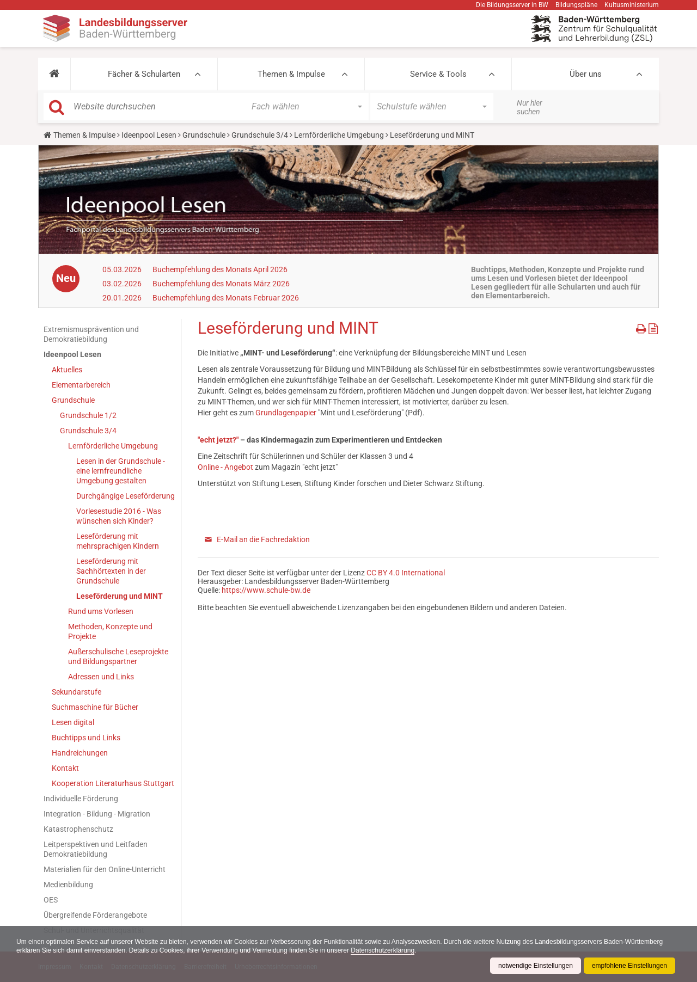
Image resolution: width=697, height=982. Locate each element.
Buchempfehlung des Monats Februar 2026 (225, 297)
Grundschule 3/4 (259, 135)
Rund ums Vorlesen (100, 611)
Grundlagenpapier (285, 412)
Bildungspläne (576, 5)
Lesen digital (73, 722)
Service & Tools (438, 74)
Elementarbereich (81, 384)
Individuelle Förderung (81, 798)
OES (51, 899)
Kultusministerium (631, 5)
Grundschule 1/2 (88, 415)
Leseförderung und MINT (119, 596)
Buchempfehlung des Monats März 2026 (221, 283)
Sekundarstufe (76, 692)
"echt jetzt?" (219, 439)
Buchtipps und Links (86, 737)
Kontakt (65, 768)
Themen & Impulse (291, 74)
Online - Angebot (225, 467)
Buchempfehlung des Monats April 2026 (220, 269)
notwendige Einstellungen (535, 965)
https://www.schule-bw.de (266, 590)
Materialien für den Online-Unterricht (105, 869)
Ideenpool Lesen (148, 135)
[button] (54, 74)
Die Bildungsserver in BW (512, 5)
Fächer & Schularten (144, 74)
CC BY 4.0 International (405, 572)
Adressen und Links (101, 676)
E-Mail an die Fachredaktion (263, 539)
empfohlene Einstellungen (629, 965)
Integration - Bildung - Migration (97, 813)
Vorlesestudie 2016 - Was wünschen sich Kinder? (118, 516)
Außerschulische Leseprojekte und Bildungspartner (118, 656)
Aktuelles (67, 369)
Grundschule (203, 135)
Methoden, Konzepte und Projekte (110, 631)
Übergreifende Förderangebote (95, 915)
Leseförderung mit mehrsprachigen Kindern (117, 541)
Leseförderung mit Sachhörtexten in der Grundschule (111, 571)
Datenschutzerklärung (382, 950)
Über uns (586, 74)
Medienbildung (68, 884)
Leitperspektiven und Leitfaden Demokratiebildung (96, 849)
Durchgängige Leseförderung (125, 496)
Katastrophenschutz (78, 829)
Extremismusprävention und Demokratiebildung (91, 334)
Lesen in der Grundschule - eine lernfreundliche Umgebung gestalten (120, 471)
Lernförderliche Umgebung (339, 135)
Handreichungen (80, 752)
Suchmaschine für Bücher (95, 707)
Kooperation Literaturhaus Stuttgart (113, 783)
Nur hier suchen (529, 107)
